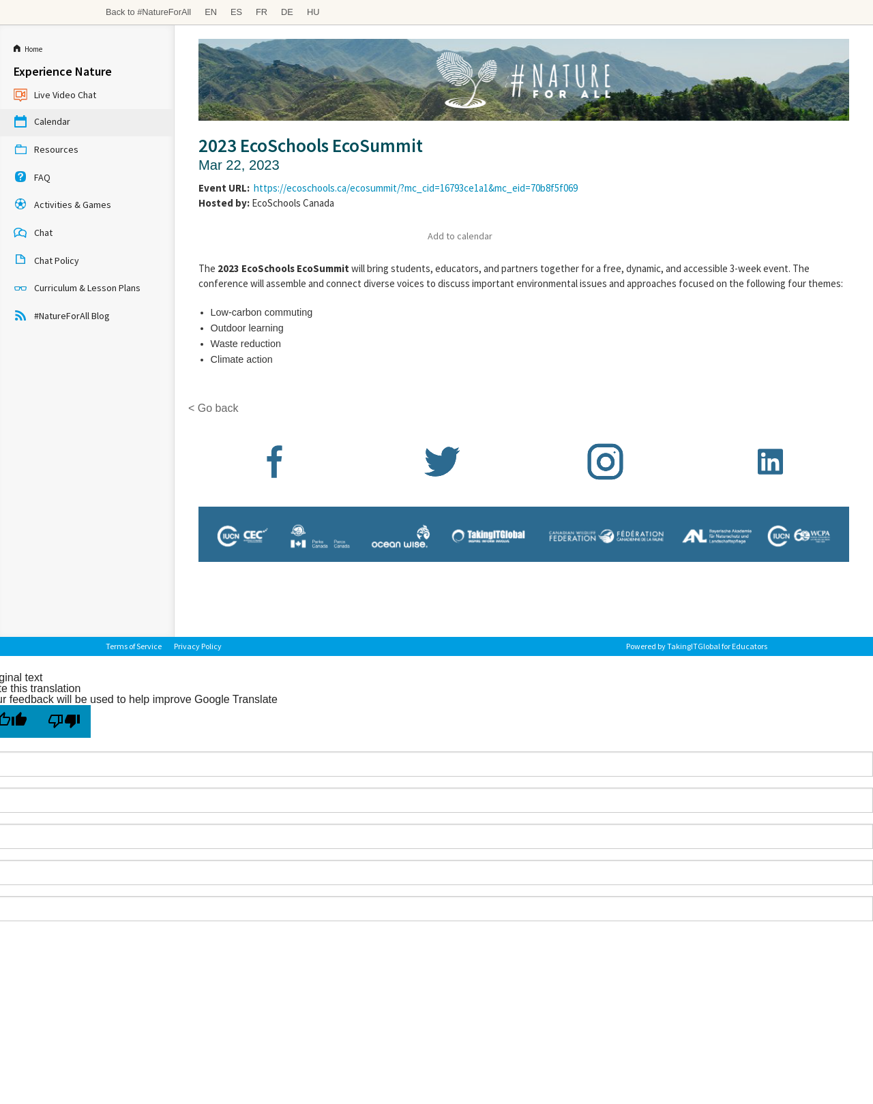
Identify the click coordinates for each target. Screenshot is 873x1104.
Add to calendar (460, 236)
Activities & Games (62, 206)
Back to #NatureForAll (148, 12)
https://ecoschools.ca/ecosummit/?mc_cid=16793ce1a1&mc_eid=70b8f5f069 (416, 187)
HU (313, 12)
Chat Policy (46, 261)
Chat (33, 234)
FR (261, 12)
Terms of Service (134, 646)
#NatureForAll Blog (62, 316)
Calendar (42, 123)
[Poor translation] (64, 721)
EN (211, 12)
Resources (46, 151)
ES (236, 12)
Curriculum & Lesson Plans (77, 289)
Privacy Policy (198, 646)
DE (287, 12)
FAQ (32, 178)
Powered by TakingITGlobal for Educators (696, 646)
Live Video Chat (55, 95)
